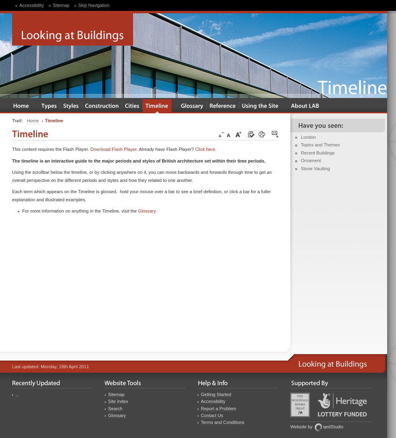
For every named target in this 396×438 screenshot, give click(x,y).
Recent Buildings (318, 152)
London (308, 137)
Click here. (206, 149)
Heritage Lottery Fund (342, 405)
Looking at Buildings (72, 29)
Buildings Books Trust (300, 405)
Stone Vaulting (315, 168)
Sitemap (61, 5)
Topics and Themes (320, 144)
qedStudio (333, 426)
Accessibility (31, 5)
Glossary (146, 211)
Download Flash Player (113, 149)
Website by (301, 426)
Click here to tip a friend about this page (275, 135)
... (17, 394)
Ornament (311, 160)
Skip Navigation (94, 5)
